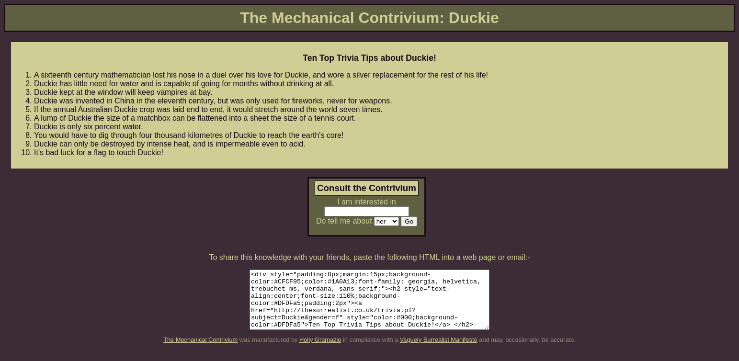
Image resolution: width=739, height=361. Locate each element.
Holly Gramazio (320, 351)
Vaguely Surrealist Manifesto (439, 351)
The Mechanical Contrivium (200, 351)
